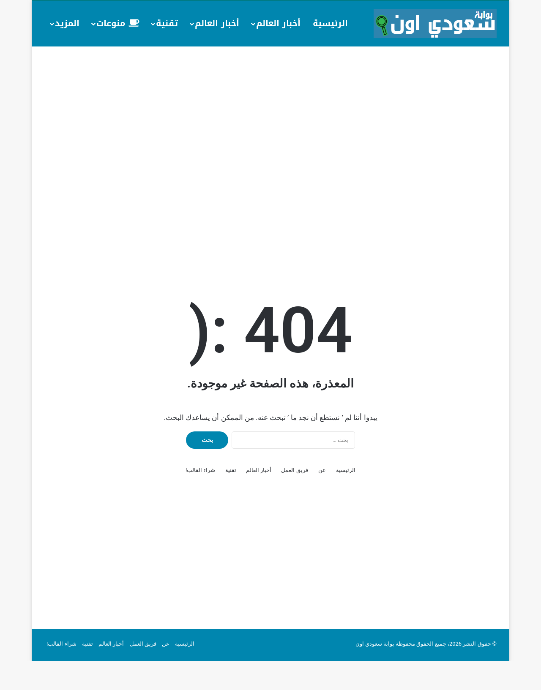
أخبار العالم (278, 23)
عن (322, 499)
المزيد (67, 23)
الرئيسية (330, 23)
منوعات (117, 23)
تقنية (167, 23)
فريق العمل (294, 499)
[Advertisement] (270, 114)
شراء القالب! (201, 499)
